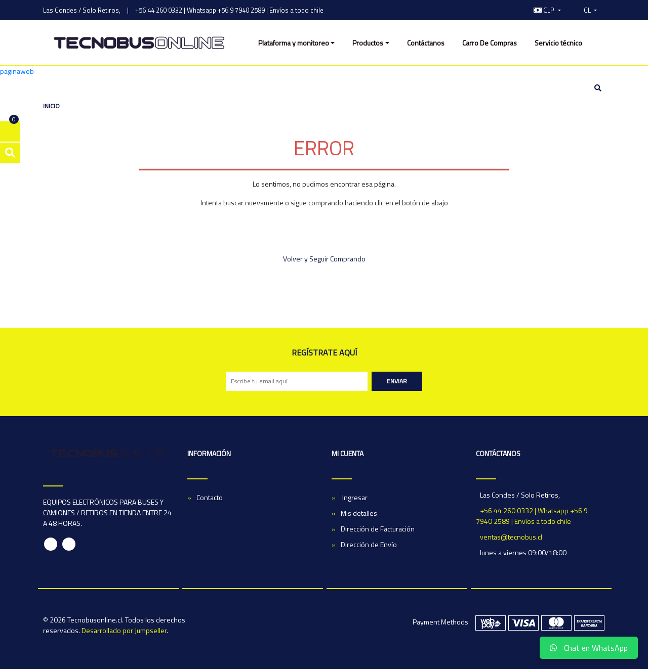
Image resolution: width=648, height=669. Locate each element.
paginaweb (17, 71)
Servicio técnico (558, 42)
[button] (547, 10)
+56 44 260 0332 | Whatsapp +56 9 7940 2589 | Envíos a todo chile (229, 10)
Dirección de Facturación (378, 528)
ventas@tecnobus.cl (511, 536)
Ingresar (354, 497)
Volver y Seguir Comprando (324, 258)
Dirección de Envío (369, 544)
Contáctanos (425, 42)
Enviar (397, 381)
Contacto (209, 497)
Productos (367, 42)
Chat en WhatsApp (589, 648)
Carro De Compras (489, 42)
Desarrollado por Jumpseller (124, 630)
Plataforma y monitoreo (293, 42)
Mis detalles (359, 513)
